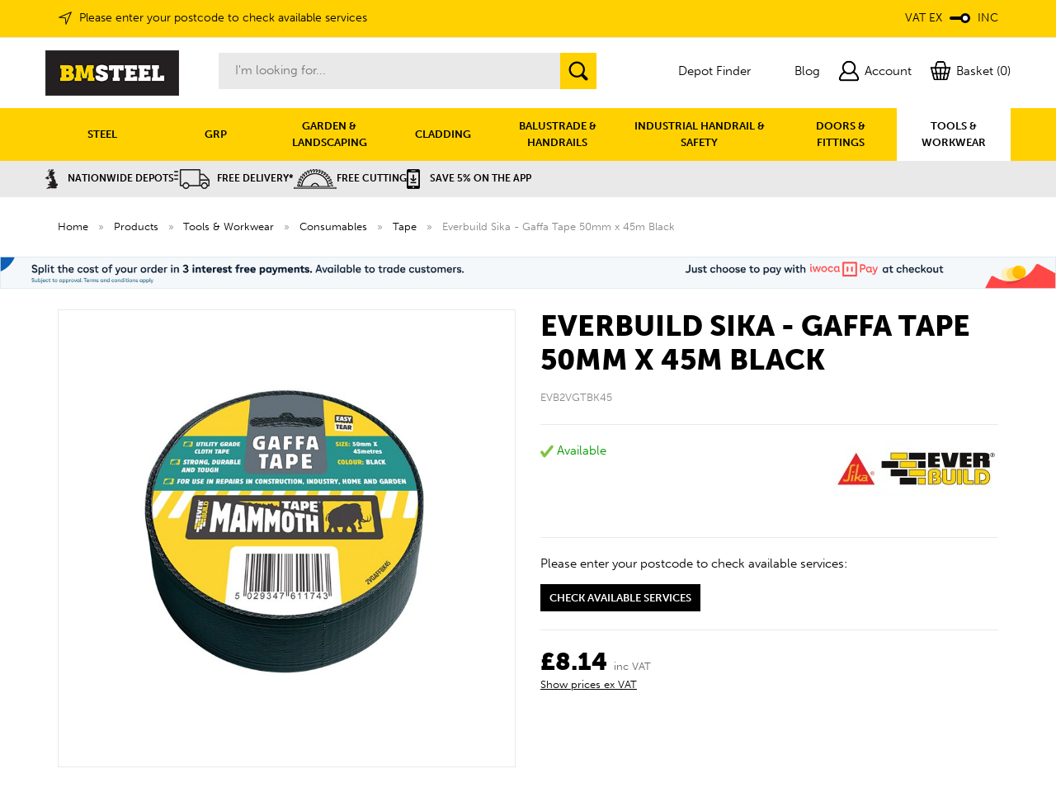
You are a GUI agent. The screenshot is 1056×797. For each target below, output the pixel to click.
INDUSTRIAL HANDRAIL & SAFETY (699, 134)
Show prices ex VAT (588, 684)
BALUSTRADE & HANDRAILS (557, 134)
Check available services (620, 598)
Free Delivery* (234, 178)
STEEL (102, 134)
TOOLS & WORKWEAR (954, 134)
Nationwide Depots (109, 178)
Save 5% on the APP (469, 178)
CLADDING (443, 134)
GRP (216, 134)
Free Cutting (350, 178)
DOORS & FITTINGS (840, 134)
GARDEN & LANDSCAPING (329, 134)
